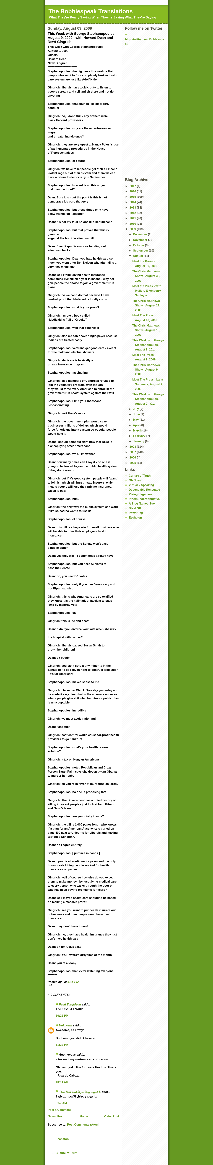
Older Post (111, 1116)
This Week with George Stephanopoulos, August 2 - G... (148, 399)
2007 (133, 452)
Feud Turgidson (70, 1004)
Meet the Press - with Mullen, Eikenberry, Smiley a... (147, 290)
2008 (133, 446)
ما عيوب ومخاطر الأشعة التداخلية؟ (80, 1091)
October (139, 245)
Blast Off (135, 508)
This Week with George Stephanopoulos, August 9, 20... (148, 345)
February (139, 435)
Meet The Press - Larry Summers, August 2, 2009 (147, 384)
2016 (133, 191)
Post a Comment (59, 1109)
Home (84, 1116)
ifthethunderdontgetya (144, 498)
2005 (133, 462)
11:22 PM (62, 1044)
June (137, 414)
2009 (133, 229)
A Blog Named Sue (142, 503)
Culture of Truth (140, 475)
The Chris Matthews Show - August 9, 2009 (146, 369)
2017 (133, 186)
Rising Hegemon (140, 494)
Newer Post (56, 1116)
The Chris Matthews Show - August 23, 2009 (146, 305)
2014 (133, 202)
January (139, 441)
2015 (133, 196)
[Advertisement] (143, 57)
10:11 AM (62, 1082)
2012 (133, 212)
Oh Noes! (135, 480)
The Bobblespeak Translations (90, 11)
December (140, 234)
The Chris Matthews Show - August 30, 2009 (146, 276)
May (136, 419)
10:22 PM (62, 1015)
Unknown (65, 1025)
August (138, 255)
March (137, 430)
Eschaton (135, 517)
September (141, 250)
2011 (133, 218)
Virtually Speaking (141, 485)
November (140, 239)
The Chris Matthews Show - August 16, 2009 (146, 330)
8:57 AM (61, 1103)
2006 (133, 457)
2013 (133, 207)
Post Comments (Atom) (83, 1124)
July (136, 409)
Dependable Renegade (144, 489)
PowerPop (136, 512)
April (136, 425)
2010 (133, 223)
